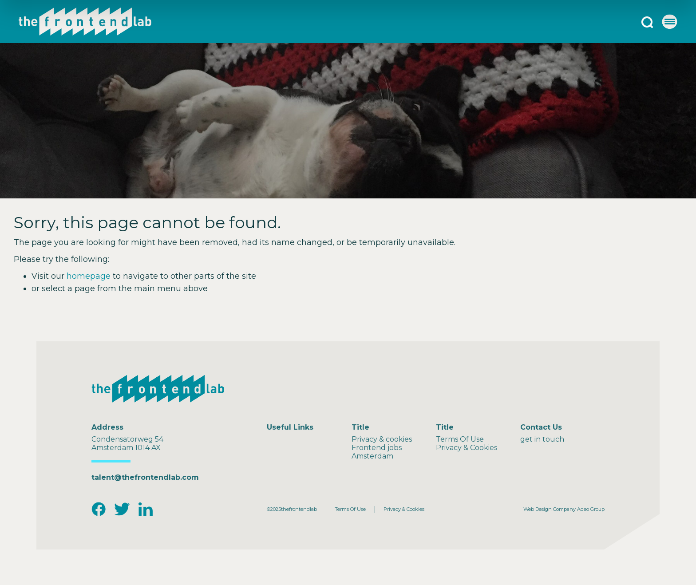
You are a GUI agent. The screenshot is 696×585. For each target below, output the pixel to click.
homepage (89, 276)
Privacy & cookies (382, 439)
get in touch (542, 439)
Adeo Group (591, 509)
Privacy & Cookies (466, 447)
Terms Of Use (460, 439)
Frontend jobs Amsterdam (377, 451)
